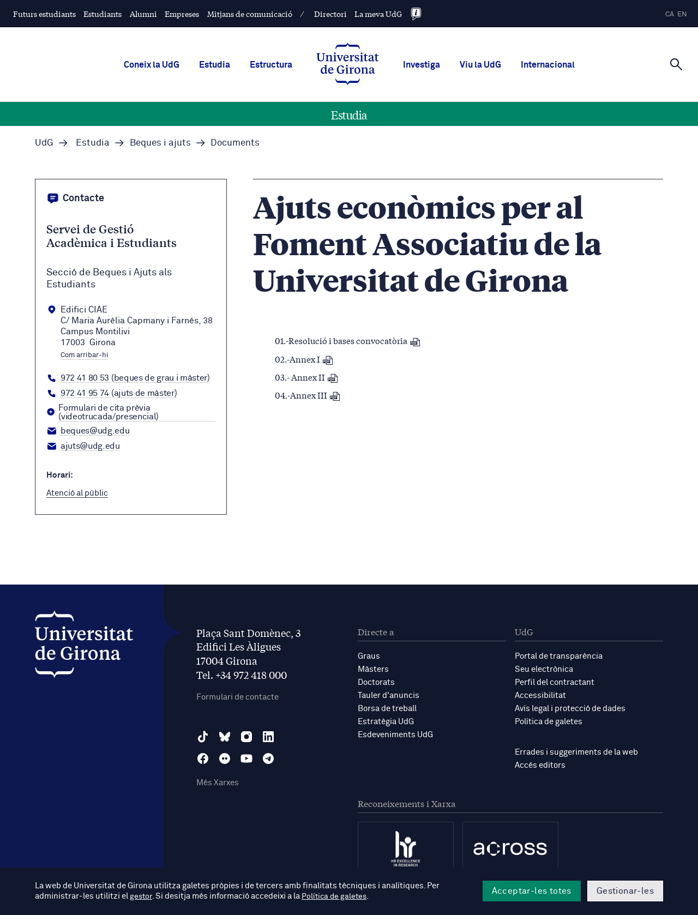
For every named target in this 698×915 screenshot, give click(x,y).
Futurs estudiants (44, 13)
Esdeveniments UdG (395, 735)
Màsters (373, 669)
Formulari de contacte (237, 697)
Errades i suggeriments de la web (576, 752)
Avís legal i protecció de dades (570, 709)
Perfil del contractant (554, 682)
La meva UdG (378, 13)
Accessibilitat (540, 695)
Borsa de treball (387, 709)
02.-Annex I (304, 359)
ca (669, 14)
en (682, 14)
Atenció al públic (77, 493)
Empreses (182, 13)
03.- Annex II (306, 377)
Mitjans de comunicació (249, 13)
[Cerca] (676, 63)
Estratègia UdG (386, 722)
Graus (369, 656)
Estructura (271, 65)
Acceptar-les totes (531, 891)
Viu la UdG (480, 65)
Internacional (548, 65)
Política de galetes (548, 722)
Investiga (421, 65)
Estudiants (102, 13)
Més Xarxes (217, 783)
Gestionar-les (625, 891)
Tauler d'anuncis (388, 695)
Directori (330, 13)
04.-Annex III (307, 395)
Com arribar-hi (85, 355)
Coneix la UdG (151, 65)
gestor (141, 897)
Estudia (214, 65)
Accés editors (540, 765)
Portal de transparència (559, 656)
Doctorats (376, 682)
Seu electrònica (544, 669)
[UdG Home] (347, 65)
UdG (44, 143)
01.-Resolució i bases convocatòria (347, 340)
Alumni (143, 13)
